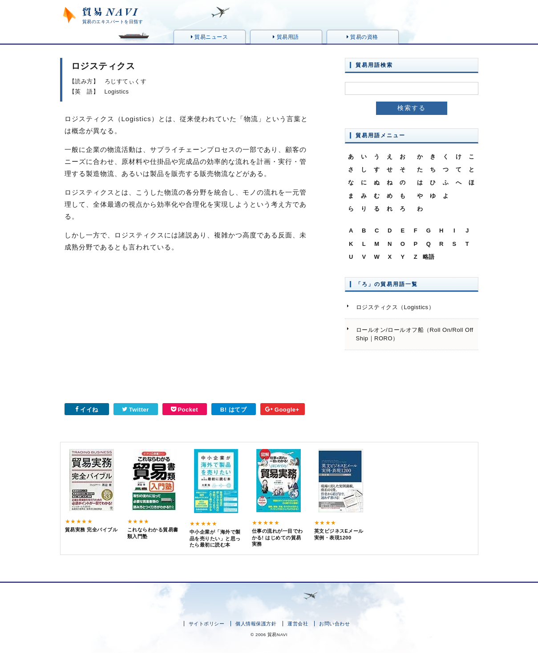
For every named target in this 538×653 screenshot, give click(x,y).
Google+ (282, 409)
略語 (429, 256)
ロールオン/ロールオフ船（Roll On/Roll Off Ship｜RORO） (414, 334)
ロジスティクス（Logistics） (395, 307)
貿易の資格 (362, 37)
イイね (86, 409)
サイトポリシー (207, 623)
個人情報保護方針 (255, 623)
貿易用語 (286, 37)
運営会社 (297, 623)
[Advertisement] (120, 331)
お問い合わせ (334, 623)
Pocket (184, 409)
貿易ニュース (209, 37)
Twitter (135, 409)
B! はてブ (233, 409)
